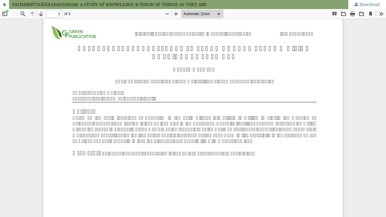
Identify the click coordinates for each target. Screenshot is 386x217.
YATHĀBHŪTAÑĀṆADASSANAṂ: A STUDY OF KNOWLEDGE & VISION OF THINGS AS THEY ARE (109, 4)
